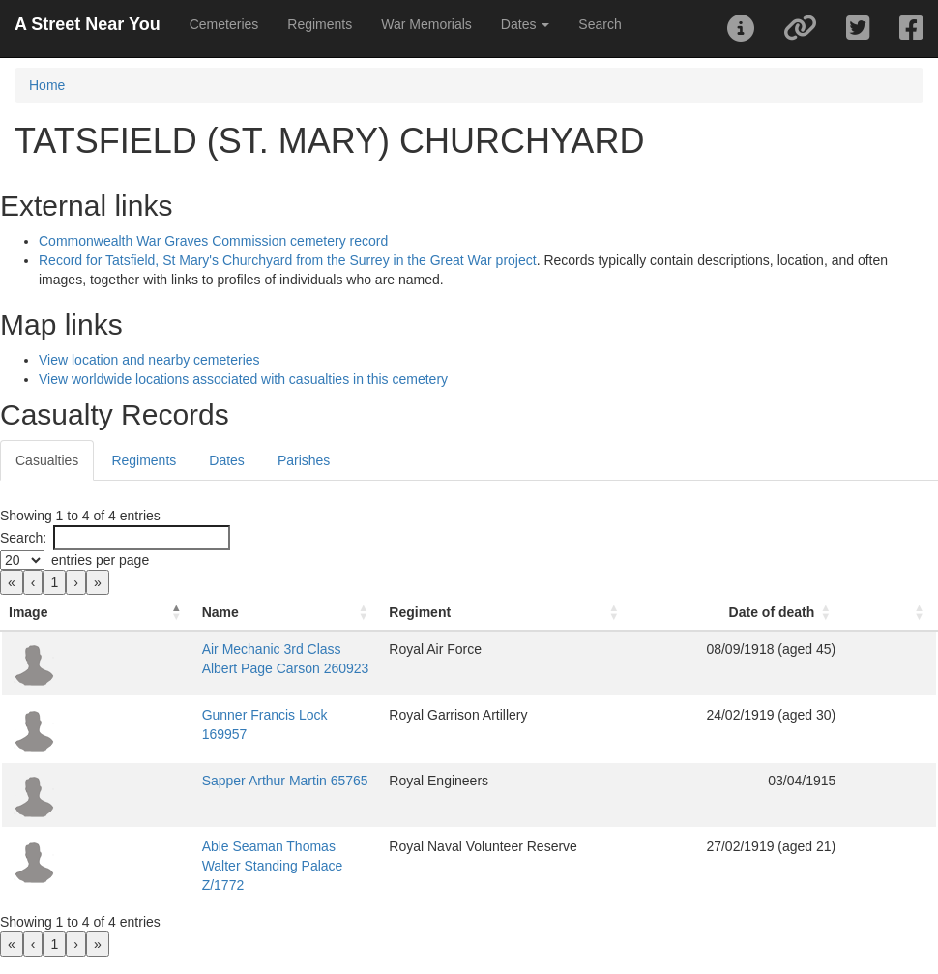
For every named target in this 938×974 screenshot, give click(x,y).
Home (47, 85)
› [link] (75, 582)
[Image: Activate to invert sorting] (46, 613)
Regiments (319, 24)
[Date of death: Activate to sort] (807, 613)
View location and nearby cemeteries (149, 360)
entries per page (100, 560)
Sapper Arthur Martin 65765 (183, 780)
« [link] (11, 582)
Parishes (304, 460)
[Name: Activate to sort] (285, 613)
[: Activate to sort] (915, 613)
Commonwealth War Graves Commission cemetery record (213, 241)
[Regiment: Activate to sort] (599, 613)
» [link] (98, 582)
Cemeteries (224, 24)
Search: (23, 538)
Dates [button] (525, 24)
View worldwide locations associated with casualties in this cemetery (243, 379)
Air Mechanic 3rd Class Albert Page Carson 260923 (254, 649)
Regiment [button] (516, 612)
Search (599, 24)
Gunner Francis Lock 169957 (187, 715)
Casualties (46, 460)
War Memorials (426, 24)
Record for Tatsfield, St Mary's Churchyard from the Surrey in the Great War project (288, 260)
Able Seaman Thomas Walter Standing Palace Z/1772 (262, 846)
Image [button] (28, 612)
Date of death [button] (821, 612)
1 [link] (54, 582)
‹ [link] (33, 582)
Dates (227, 460)
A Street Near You (88, 24)
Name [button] (118, 612)
